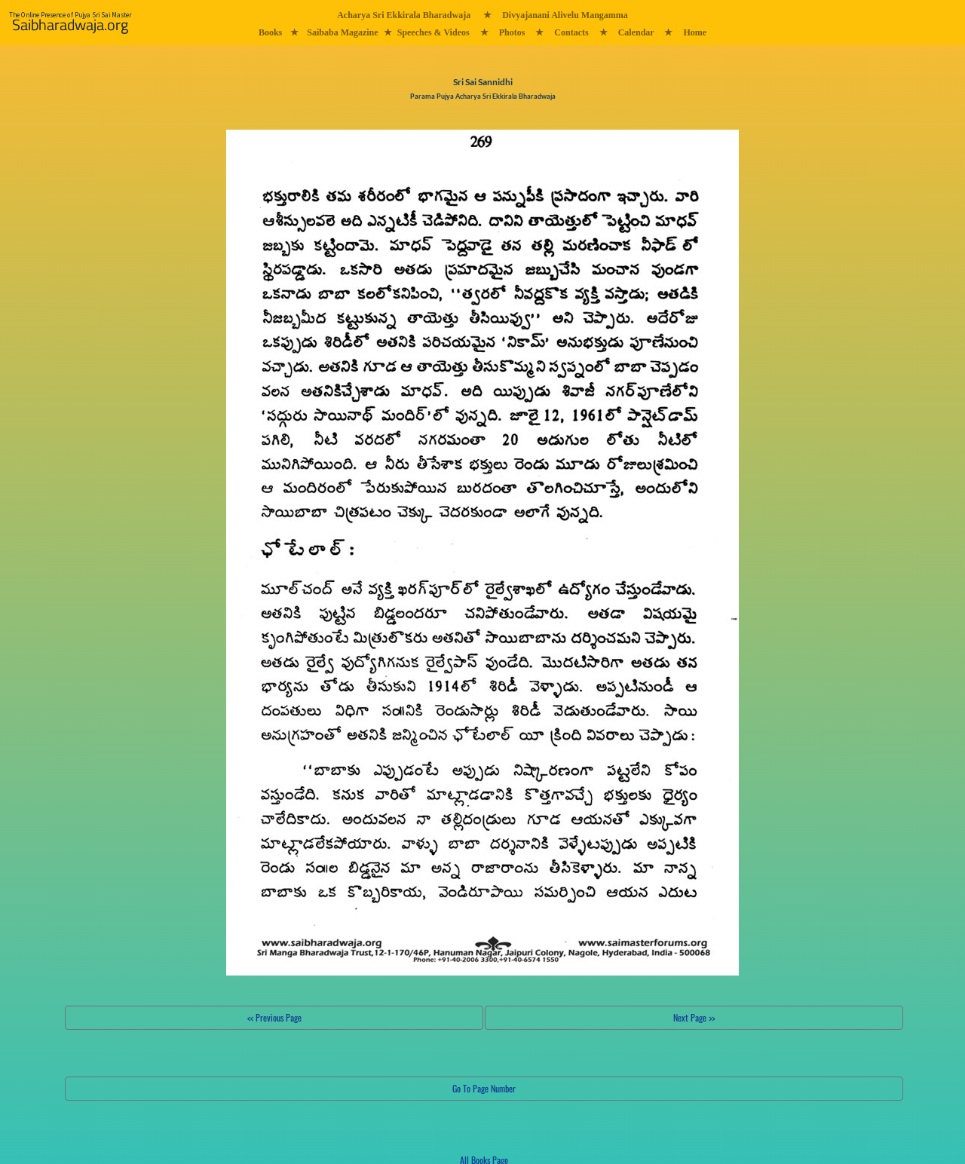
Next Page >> (694, 1017)
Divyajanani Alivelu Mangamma (565, 15)
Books (270, 32)
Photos (512, 32)
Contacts (571, 32)
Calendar (636, 32)
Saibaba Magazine (342, 32)
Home (694, 32)
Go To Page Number (484, 1088)
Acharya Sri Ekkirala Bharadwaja (403, 15)
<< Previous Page (274, 1017)
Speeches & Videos (433, 32)
